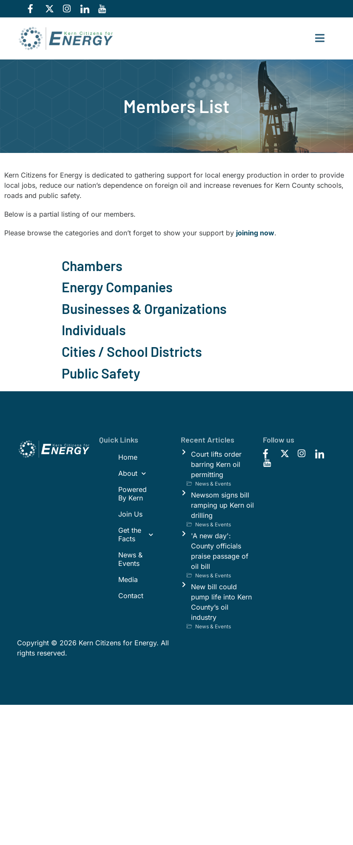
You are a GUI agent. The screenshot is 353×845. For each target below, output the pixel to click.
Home (127, 457)
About (132, 473)
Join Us (130, 514)
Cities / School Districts (132, 351)
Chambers (92, 265)
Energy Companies (117, 287)
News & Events (130, 559)
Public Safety (101, 373)
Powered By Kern (132, 493)
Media (128, 579)
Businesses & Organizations (144, 308)
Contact (130, 595)
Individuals (94, 330)
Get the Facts (136, 534)
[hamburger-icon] (319, 38)
